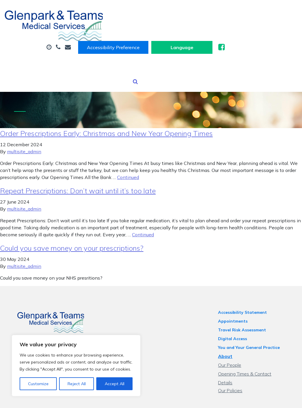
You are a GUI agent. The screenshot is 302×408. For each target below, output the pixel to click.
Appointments (137, 29)
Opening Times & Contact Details (255, 351)
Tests (157, 49)
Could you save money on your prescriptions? (71, 225)
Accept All (114, 383)
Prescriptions (237, 29)
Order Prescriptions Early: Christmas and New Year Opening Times (106, 110)
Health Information (108, 49)
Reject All (77, 383)
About (93, 29)
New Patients (196, 49)
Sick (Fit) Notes (188, 29)
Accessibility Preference (186, 11)
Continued (128, 154)
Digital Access (235, 315)
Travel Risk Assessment (245, 306)
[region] (76, 365)
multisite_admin (24, 128)
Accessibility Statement (245, 289)
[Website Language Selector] (255, 10)
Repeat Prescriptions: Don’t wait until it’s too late (78, 167)
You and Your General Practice (252, 324)
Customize (38, 383)
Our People (232, 342)
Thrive (281, 399)
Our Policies (233, 359)
